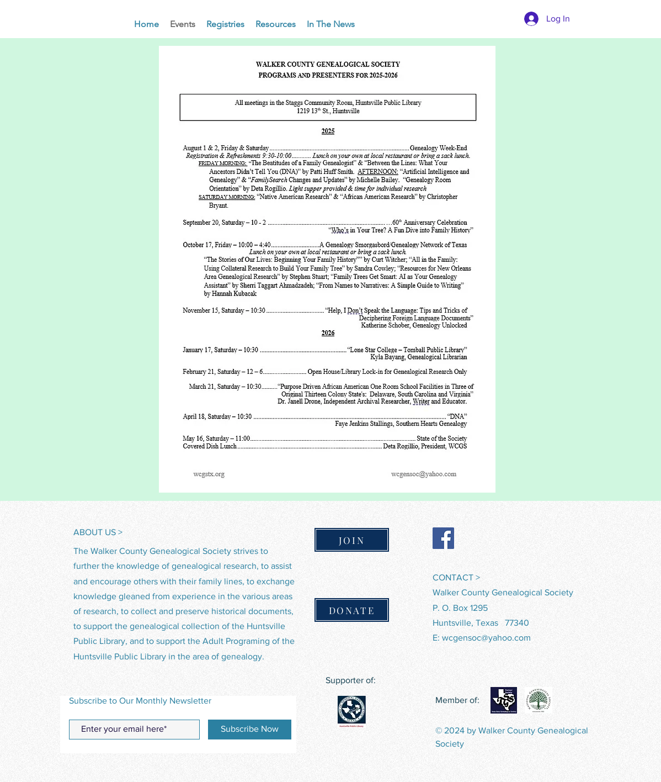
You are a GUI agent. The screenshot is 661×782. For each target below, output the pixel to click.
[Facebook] (443, 538)
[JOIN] (352, 539)
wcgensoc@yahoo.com (486, 637)
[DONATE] (352, 610)
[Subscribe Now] (249, 729)
